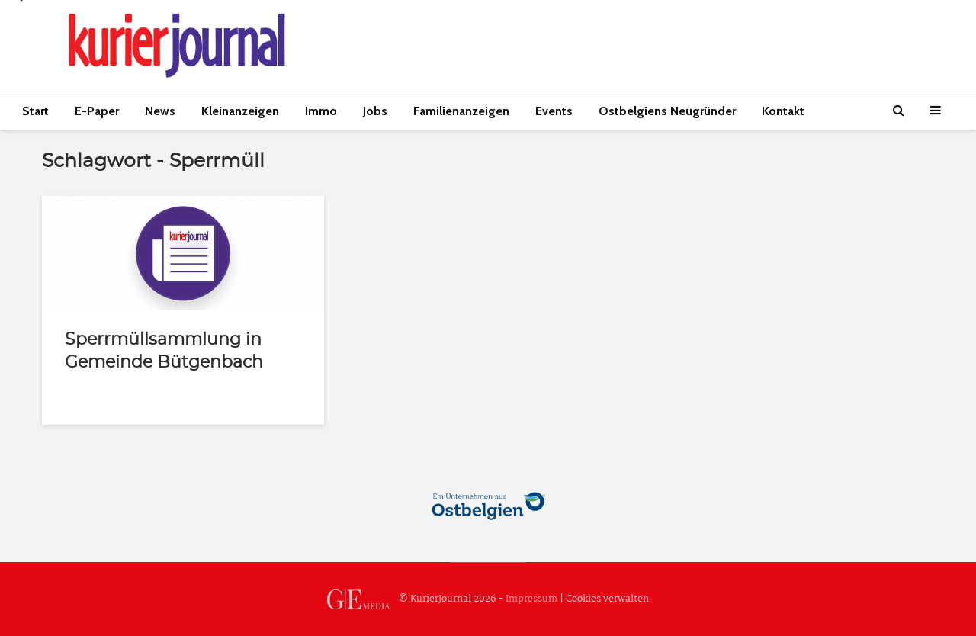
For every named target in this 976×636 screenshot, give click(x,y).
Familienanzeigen (461, 111)
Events (554, 111)
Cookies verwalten (607, 599)
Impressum (531, 599)
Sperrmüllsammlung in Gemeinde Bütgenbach (164, 351)
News (160, 111)
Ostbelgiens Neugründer (667, 111)
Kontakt (783, 111)
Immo (321, 111)
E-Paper (97, 111)
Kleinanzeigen (240, 111)
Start (35, 111)
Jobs (375, 111)
